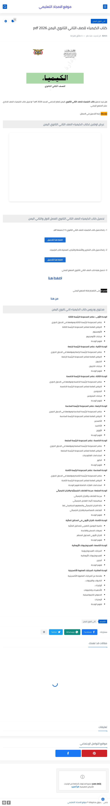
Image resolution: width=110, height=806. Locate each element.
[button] (89, 632)
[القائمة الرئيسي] (105, 6)
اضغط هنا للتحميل (55, 240)
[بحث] (5, 6)
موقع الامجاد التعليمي (55, 6)
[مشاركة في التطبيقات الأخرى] (44, 632)
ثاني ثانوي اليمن (99, 21)
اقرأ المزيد (75, 786)
